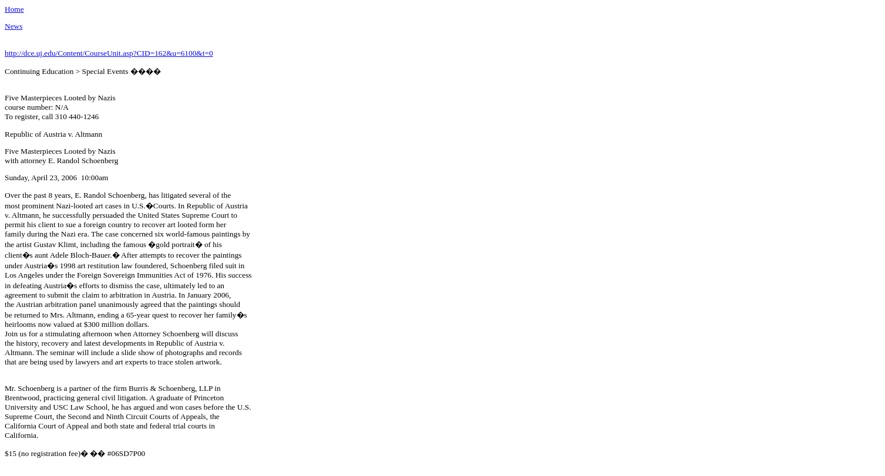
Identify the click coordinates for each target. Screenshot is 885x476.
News (13, 26)
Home (14, 9)
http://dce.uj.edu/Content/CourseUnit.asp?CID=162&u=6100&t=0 (109, 53)
